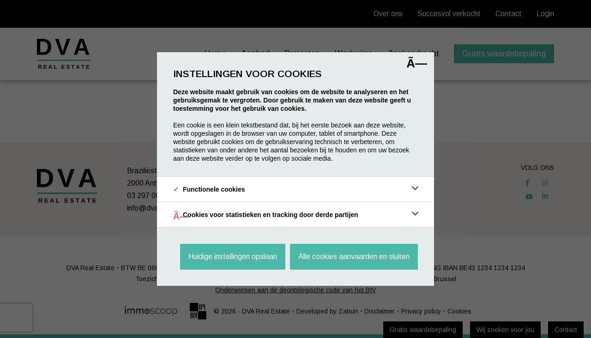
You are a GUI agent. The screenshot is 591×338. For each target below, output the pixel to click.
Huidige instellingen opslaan (232, 256)
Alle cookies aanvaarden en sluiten (354, 256)
